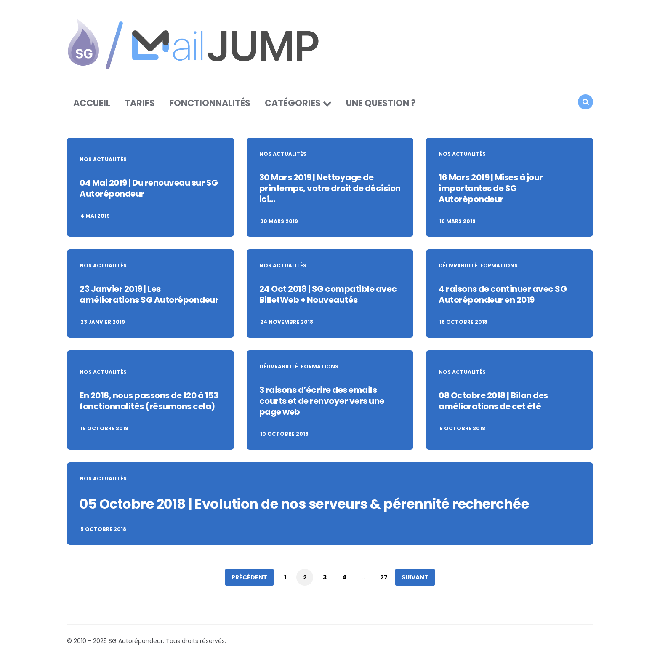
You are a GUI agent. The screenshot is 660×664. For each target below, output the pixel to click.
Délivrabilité (458, 266)
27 (384, 577)
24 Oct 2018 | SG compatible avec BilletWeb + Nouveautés (328, 294)
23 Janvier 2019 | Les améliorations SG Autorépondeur (149, 294)
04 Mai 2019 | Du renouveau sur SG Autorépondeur (149, 188)
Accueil (91, 103)
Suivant (415, 577)
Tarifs (140, 103)
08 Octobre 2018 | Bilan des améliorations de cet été (493, 400)
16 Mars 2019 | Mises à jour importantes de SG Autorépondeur (491, 188)
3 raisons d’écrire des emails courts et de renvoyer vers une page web (321, 401)
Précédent (249, 577)
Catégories (293, 103)
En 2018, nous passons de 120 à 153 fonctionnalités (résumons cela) (149, 400)
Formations (499, 266)
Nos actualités (103, 160)
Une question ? (381, 103)
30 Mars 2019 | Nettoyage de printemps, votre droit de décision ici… (330, 188)
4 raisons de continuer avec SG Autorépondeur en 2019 (503, 294)
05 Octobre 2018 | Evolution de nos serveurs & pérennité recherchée (304, 503)
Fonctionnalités (209, 103)
